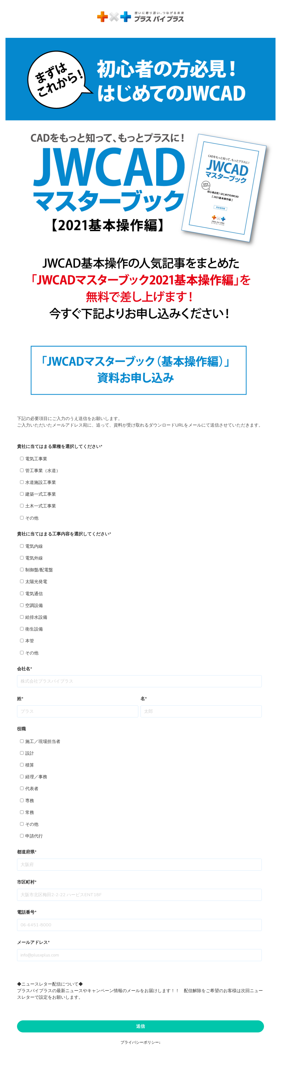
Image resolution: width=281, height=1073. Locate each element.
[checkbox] (139, 489)
